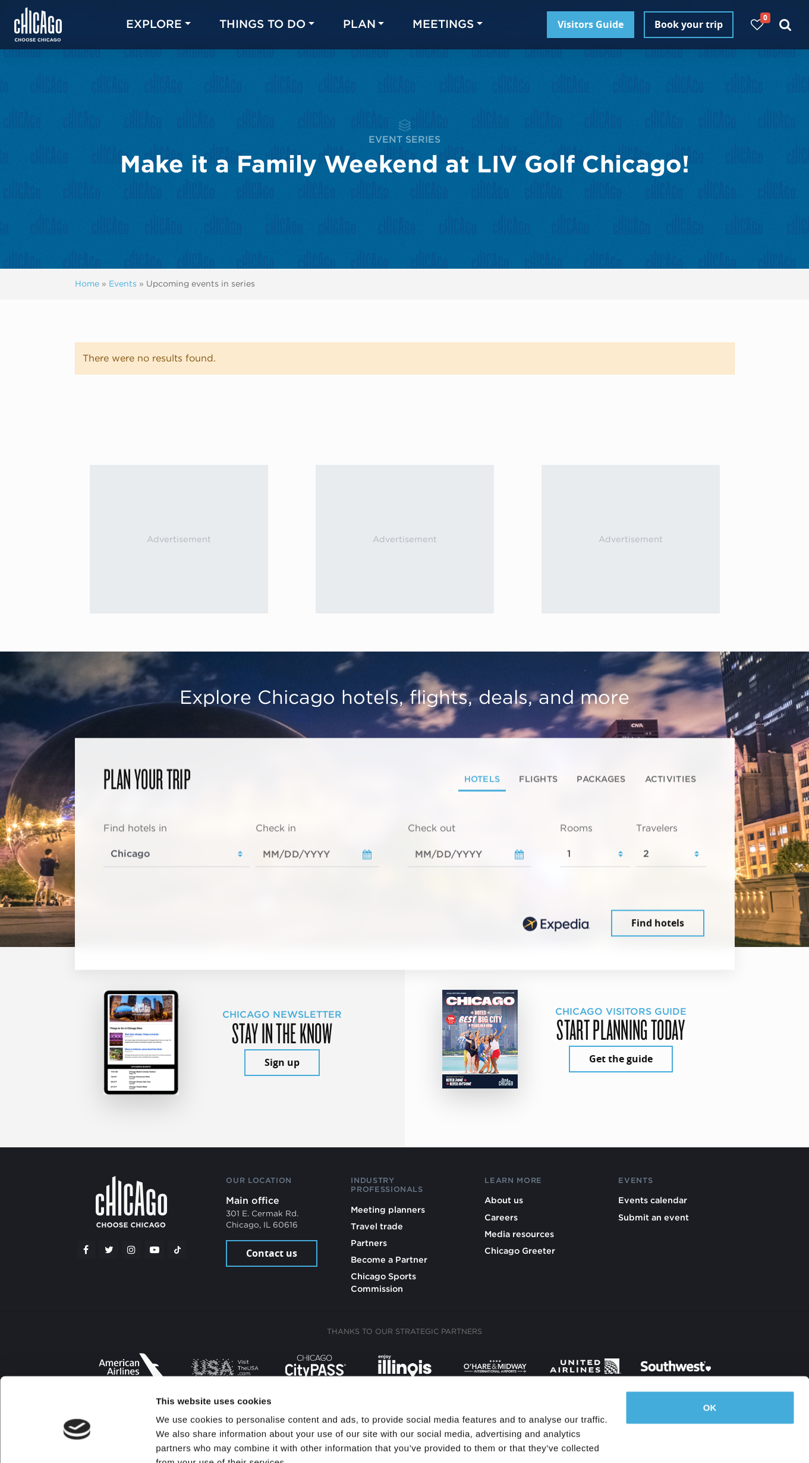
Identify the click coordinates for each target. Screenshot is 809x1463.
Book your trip (688, 24)
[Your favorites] (757, 24)
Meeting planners (388, 1209)
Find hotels (657, 923)
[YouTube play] (154, 1250)
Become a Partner (389, 1259)
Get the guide (621, 1058)
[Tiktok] (177, 1250)
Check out (431, 827)
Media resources (519, 1234)
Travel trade (377, 1226)
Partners (369, 1243)
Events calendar (652, 1200)
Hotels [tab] (482, 778)
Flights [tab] (538, 778)
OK (710, 1352)
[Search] (785, 24)
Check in (276, 827)
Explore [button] (154, 24)
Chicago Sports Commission (383, 1282)
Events (123, 283)
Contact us (271, 1253)
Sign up (282, 1062)
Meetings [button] (443, 24)
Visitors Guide (591, 24)
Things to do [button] (262, 24)
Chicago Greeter (519, 1250)
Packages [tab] (601, 778)
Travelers (657, 827)
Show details (183, 1439)
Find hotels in (135, 827)
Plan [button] (359, 24)
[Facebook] (86, 1250)
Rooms (576, 827)
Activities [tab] (671, 778)
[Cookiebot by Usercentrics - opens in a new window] (77, 1440)
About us (503, 1200)
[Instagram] (131, 1250)
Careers (501, 1217)
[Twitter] (108, 1250)
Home (87, 283)
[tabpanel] (404, 880)
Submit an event (653, 1217)
